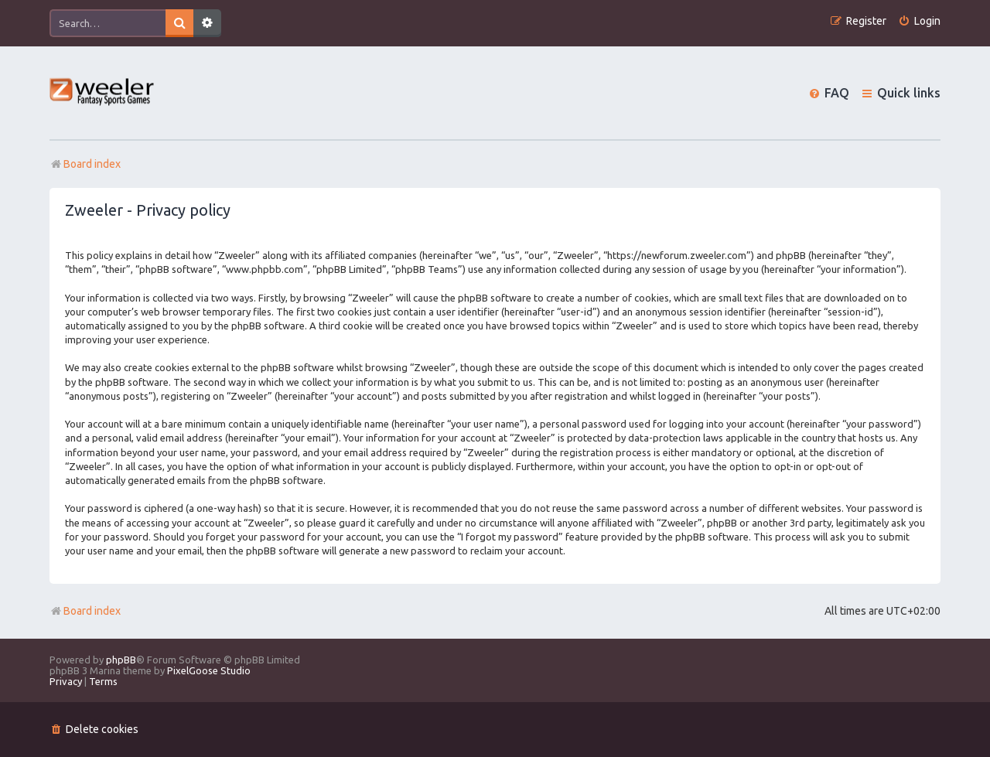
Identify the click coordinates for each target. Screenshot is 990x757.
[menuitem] (919, 21)
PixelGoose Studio (209, 670)
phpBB (121, 659)
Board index (85, 611)
